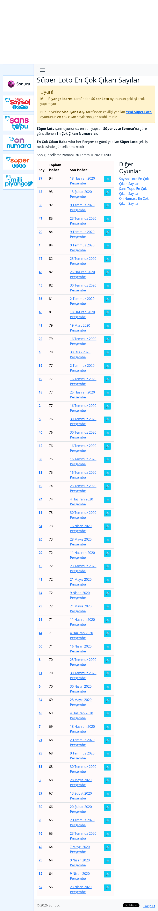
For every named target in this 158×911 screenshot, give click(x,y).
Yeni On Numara (18, 142)
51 (40, 619)
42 (40, 847)
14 (40, 593)
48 (40, 713)
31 (40, 512)
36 (40, 298)
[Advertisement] (79, 32)
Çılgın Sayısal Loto (18, 103)
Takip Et (149, 906)
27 (40, 793)
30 (40, 806)
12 (40, 445)
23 (40, 606)
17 (40, 258)
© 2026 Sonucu (48, 905)
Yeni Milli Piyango (18, 181)
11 (40, 673)
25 (40, 860)
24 (40, 499)
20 (40, 232)
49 (40, 325)
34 (40, 699)
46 (40, 312)
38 (40, 459)
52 (40, 887)
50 (40, 646)
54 (40, 526)
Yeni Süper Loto (18, 162)
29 (40, 552)
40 (40, 432)
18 (40, 392)
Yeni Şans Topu (18, 123)
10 (40, 486)
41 (40, 579)
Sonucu (18, 83)
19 (40, 379)
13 (40, 191)
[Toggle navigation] (42, 70)
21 (40, 740)
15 (40, 566)
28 (40, 753)
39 (40, 365)
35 (40, 205)
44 (40, 633)
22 (40, 339)
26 (40, 539)
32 (40, 873)
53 (40, 766)
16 (40, 833)
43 (40, 272)
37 (40, 178)
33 (40, 472)
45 (40, 285)
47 (40, 218)
